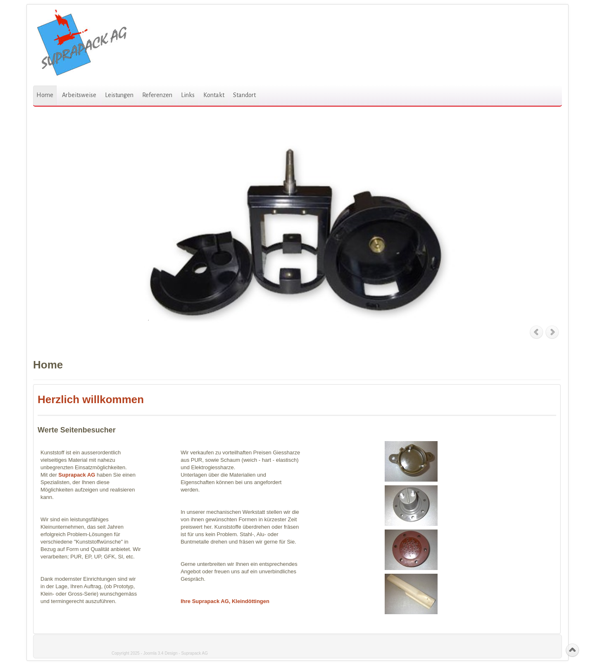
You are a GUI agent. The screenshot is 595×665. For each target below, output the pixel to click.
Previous (537, 332)
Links (188, 95)
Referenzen (157, 95)
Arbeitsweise (79, 95)
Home (44, 95)
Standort (244, 95)
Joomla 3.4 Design (160, 653)
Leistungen (119, 95)
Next (553, 332)
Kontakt (213, 95)
